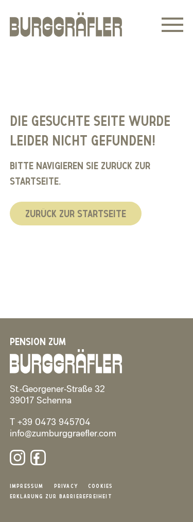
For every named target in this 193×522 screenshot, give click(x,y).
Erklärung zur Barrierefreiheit (61, 496)
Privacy (66, 485)
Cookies (100, 485)
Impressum (27, 485)
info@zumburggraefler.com (63, 434)
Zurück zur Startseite (75, 213)
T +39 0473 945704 (50, 422)
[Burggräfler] (66, 24)
